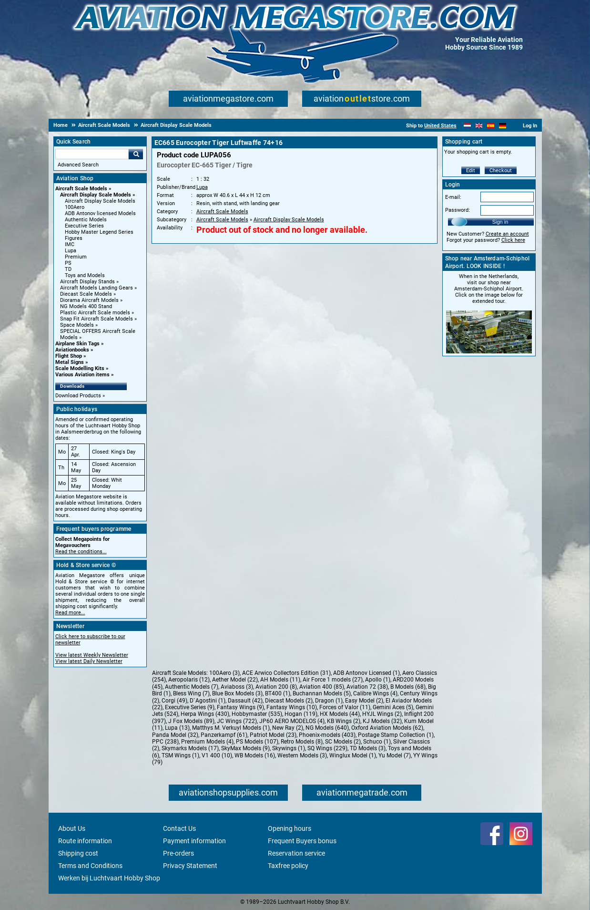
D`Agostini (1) (207, 700)
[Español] (490, 126)
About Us (71, 828)
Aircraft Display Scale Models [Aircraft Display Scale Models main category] (100, 201)
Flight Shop (68, 356)
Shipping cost (78, 853)
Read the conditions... (81, 551)
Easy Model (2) (364, 700)
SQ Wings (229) (327, 748)
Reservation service (296, 853)
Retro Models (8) (302, 741)
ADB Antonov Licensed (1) (366, 673)
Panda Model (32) (175, 735)
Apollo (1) (377, 679)
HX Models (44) (340, 714)
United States (440, 126)
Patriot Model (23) (273, 735)
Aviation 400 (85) (321, 686)
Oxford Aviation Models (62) (387, 727)
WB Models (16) (254, 755)
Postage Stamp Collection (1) (396, 735)
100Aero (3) (224, 673)
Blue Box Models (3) (237, 693)
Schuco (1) (377, 741)
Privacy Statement (190, 865)
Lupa (70, 251)
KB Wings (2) (343, 721)
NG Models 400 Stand (86, 306)
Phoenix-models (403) (327, 735)
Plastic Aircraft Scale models (95, 313)
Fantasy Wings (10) (291, 707)
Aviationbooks (72, 350)
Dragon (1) (329, 700)
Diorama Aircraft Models (89, 300)
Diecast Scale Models (86, 294)
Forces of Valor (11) (344, 707)
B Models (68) (408, 686)
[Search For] (92, 154)
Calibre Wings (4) (375, 693)
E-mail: (453, 197)
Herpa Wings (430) (205, 714)
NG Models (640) (327, 727)
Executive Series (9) (189, 707)
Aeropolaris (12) (189, 679)
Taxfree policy (288, 865)
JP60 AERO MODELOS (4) (292, 721)
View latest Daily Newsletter (88, 661)
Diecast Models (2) (289, 700)
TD (68, 269)
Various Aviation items (82, 375)
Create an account (507, 234)
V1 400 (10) (217, 755)
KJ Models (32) (382, 721)
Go (136, 154)
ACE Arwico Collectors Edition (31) (286, 673)
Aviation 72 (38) (367, 686)
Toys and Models (85, 275)
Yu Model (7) (394, 755)
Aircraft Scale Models (81, 189)
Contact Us (179, 828)
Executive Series (84, 226)
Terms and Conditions (90, 865)
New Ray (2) (287, 727)
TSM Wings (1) (180, 755)
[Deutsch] (502, 126)
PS (68, 263)
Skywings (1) (288, 748)
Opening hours (289, 828)
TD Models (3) (368, 748)
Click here (513, 240)
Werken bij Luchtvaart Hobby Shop (109, 878)
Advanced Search (78, 165)
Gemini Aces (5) (393, 707)
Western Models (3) (302, 755)
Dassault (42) (245, 700)
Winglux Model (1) (352, 755)
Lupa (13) (177, 727)
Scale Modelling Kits (79, 368)
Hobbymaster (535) (257, 714)
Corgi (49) (174, 700)
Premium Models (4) (207, 741)
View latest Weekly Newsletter (91, 655)
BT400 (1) (277, 693)
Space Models (77, 325)
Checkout (500, 170)
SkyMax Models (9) (245, 748)
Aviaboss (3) (237, 686)
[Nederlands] (467, 126)
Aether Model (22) (235, 679)
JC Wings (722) (237, 721)
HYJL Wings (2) (382, 714)
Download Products (78, 396)
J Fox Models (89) (191, 721)
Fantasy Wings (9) (240, 707)
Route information (85, 841)
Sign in (500, 222)
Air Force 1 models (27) (333, 679)
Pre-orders (178, 853)
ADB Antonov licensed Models (100, 213)
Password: (457, 210)
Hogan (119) (301, 714)
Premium (76, 257)
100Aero (74, 207)
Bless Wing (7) (191, 693)
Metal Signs (69, 362)
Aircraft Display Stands (87, 282)
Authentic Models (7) (191, 686)
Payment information (194, 841)
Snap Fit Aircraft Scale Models (96, 319)
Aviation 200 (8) (276, 686)
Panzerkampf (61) (224, 735)
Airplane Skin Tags (77, 344)
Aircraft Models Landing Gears (96, 288)
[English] (479, 126)
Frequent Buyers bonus (302, 841)
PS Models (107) (257, 741)
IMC (69, 244)
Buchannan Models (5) (322, 693)
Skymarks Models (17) (190, 748)
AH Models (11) (280, 679)
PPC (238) (165, 741)
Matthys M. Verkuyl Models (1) (231, 727)
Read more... (70, 613)
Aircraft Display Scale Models (95, 195)
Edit (470, 170)
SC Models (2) (343, 741)
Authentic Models (86, 220)
